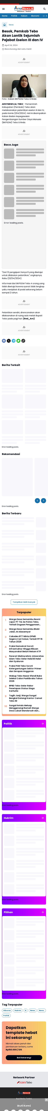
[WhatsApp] (18, 341)
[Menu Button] (3, 8)
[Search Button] (44, 8)
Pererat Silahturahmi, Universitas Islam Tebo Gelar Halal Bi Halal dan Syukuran (26, 659)
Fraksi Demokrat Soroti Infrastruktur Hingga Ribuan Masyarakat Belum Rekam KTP (25, 649)
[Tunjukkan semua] (42, 723)
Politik (14, 16)
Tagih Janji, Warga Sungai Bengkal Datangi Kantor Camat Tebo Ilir (25, 698)
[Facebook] (4, 341)
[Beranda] (4, 24)
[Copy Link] (23, 341)
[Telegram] (13, 341)
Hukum (24, 16)
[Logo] (24, 1093)
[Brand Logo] (24, 1082)
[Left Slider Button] (37, 500)
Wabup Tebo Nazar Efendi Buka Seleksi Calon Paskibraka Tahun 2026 (25, 679)
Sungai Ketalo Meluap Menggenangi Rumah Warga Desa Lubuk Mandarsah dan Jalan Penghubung (24, 708)
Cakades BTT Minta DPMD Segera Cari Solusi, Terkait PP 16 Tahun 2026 (25, 639)
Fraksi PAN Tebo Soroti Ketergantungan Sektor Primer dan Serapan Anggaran (25, 669)
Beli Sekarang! (24, 1057)
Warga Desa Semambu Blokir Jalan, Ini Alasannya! (24, 630)
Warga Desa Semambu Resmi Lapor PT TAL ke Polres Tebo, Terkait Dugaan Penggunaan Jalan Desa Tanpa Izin (24, 622)
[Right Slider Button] (45, 15)
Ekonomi (35, 16)
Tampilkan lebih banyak (24, 602)
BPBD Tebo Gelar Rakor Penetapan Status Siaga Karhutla (22, 688)
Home (4, 16)
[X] (9, 341)
